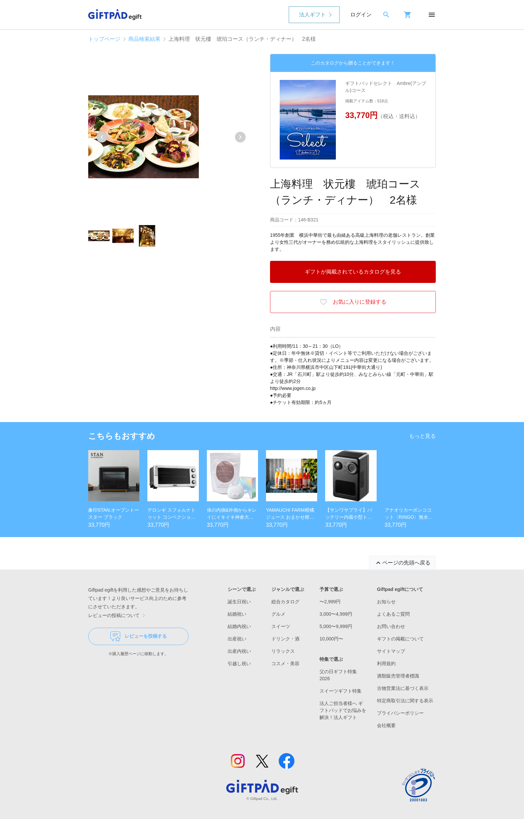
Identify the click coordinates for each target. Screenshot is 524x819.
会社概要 (386, 725)
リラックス (283, 651)
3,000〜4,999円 (335, 614)
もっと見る (422, 436)
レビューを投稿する (138, 636)
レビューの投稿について (118, 615)
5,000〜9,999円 (335, 626)
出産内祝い (239, 651)
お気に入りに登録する (352, 302)
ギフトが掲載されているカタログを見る (353, 272)
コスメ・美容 (285, 663)
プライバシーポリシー (400, 713)
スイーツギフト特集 (340, 691)
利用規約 (386, 663)
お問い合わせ (391, 626)
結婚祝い (237, 614)
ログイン (361, 14)
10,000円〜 (331, 638)
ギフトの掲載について (400, 638)
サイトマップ (391, 651)
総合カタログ (285, 601)
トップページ (104, 39)
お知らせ (386, 601)
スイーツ (280, 626)
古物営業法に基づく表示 (402, 688)
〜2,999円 (330, 601)
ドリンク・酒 (285, 638)
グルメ (278, 614)
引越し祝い (239, 663)
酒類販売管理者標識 (398, 676)
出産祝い (237, 638)
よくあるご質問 (393, 614)
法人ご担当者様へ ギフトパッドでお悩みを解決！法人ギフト (342, 710)
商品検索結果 (144, 39)
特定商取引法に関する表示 (405, 700)
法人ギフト (312, 14)
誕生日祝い (239, 601)
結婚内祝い (239, 626)
